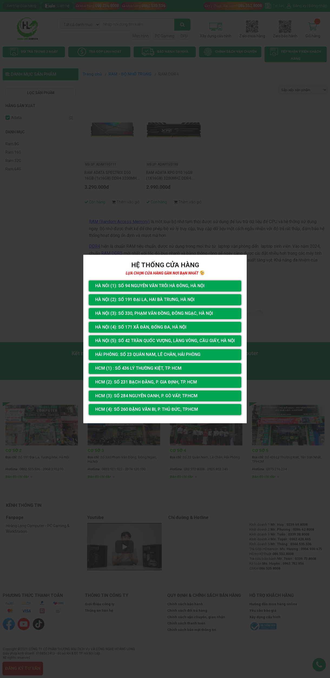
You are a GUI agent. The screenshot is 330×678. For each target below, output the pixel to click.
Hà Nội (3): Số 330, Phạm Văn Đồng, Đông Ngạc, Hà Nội (154, 313)
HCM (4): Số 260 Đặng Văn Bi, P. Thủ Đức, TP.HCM (146, 409)
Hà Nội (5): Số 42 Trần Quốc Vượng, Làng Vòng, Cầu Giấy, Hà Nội (165, 340)
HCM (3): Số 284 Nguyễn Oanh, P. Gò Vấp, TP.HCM (146, 395)
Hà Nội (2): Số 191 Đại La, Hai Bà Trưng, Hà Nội (144, 299)
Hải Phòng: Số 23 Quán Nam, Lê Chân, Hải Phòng (147, 354)
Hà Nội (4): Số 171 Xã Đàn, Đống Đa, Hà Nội (140, 327)
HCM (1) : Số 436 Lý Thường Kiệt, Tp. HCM (138, 368)
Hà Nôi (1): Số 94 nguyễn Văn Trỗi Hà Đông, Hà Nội (149, 285)
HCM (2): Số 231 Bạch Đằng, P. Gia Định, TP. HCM (146, 382)
